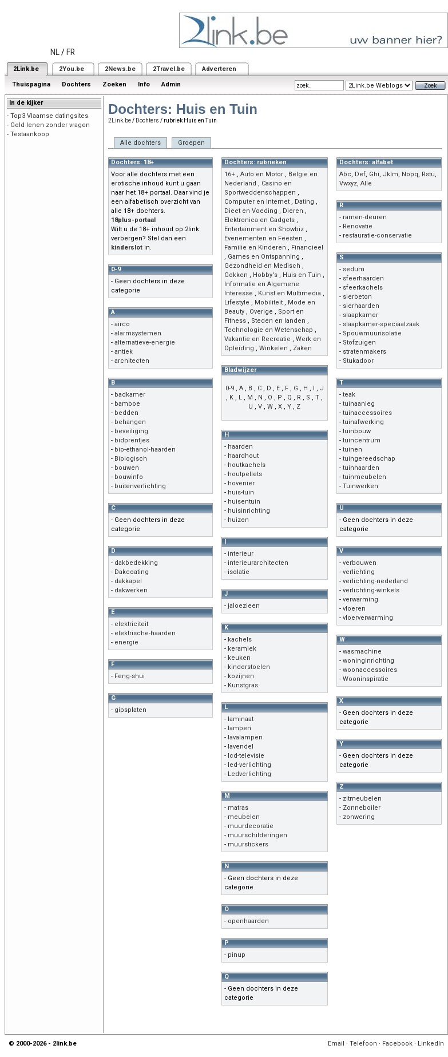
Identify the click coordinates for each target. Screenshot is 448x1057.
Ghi (374, 174)
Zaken (302, 348)
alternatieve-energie (144, 342)
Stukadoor (358, 361)
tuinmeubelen (364, 477)
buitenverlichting (140, 486)
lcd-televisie (246, 755)
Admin (171, 84)
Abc (345, 174)
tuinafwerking (363, 422)
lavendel (240, 746)
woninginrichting (368, 660)
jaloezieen (244, 605)
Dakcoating (131, 572)
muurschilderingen (257, 835)
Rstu (428, 174)
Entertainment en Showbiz (264, 229)
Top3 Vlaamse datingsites (49, 116)
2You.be (71, 69)
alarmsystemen (137, 333)
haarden (240, 446)
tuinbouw (357, 431)
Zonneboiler (361, 807)
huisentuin (244, 501)
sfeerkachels (363, 287)
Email (336, 1043)
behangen (130, 422)
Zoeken (114, 84)
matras (238, 807)
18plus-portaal (133, 220)
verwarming (360, 599)
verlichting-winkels (371, 590)
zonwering (359, 817)
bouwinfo (128, 477)
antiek (123, 351)
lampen (239, 728)
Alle (366, 183)
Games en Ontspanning (264, 256)
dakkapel (128, 581)
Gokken (236, 275)
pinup (236, 955)
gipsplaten (130, 710)
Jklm (390, 174)
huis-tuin (241, 492)
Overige (261, 311)
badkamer (129, 394)
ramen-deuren (365, 217)
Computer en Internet (257, 201)
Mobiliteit (269, 302)
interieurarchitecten (258, 563)
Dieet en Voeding (250, 211)
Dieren (293, 211)
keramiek (242, 648)
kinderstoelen (249, 667)
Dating (304, 201)
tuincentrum (361, 440)
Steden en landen (278, 320)
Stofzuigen (359, 342)
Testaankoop (29, 134)
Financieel (307, 247)
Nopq (410, 174)
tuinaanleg (359, 403)
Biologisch (130, 458)
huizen (238, 520)
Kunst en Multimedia (289, 293)
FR (70, 52)
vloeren (354, 608)
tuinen (352, 449)
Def (360, 174)
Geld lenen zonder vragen (50, 125)
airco (122, 324)
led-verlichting (249, 765)
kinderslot (126, 247)
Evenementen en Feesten (263, 238)
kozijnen (241, 676)
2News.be (120, 69)
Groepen (191, 143)
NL (55, 52)
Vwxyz (348, 183)
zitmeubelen (362, 798)
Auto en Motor (261, 174)
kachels (240, 639)
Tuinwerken (360, 486)
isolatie (238, 572)
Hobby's (265, 275)
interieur (240, 553)
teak (349, 394)
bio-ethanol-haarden (145, 449)
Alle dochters (140, 143)
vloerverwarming (368, 617)
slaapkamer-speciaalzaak (381, 324)
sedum (353, 269)
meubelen (244, 817)
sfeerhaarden (363, 278)
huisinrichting (249, 510)
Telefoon (363, 1043)
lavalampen (245, 737)
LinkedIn (431, 1043)
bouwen (126, 468)
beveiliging (131, 431)
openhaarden (248, 921)
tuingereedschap (369, 458)
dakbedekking (136, 563)
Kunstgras (243, 685)
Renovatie (357, 226)
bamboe (127, 403)
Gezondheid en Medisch (262, 266)
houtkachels (246, 465)
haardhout (243, 456)
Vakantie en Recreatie (257, 339)
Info (144, 84)
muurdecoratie (250, 826)
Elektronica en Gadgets (259, 220)
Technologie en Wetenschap (268, 330)
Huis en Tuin (302, 275)
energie (126, 642)
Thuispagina (31, 84)
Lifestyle (236, 302)
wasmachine (362, 651)
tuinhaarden (361, 468)
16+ (229, 174)
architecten (131, 361)
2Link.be (26, 69)
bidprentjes (131, 440)
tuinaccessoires (367, 413)
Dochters (76, 84)
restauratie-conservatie (377, 235)
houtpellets (245, 474)
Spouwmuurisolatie (372, 333)
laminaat (240, 719)
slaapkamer (360, 315)
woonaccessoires (370, 670)
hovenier (241, 483)
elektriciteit (131, 624)
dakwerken (131, 590)
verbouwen (359, 563)
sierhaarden (361, 306)
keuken (239, 658)
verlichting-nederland (375, 581)
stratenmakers (364, 351)
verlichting (359, 572)
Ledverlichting (249, 774)
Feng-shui (129, 676)
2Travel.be (169, 69)
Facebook (397, 1043)
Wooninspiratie (365, 679)
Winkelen (273, 348)
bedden (126, 413)
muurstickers (248, 844)
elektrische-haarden (145, 633)
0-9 (229, 388)
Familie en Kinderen (255, 247)
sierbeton (357, 296)
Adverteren (219, 69)
